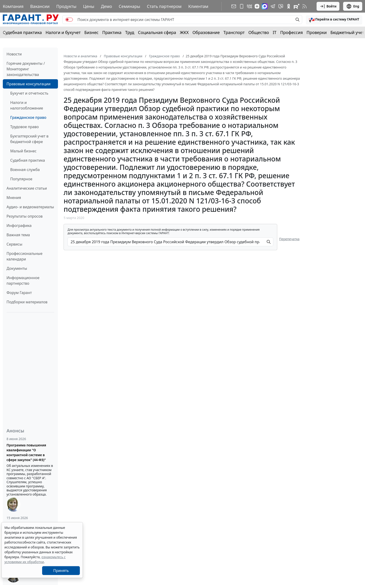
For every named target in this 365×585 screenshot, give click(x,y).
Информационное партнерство (23, 280)
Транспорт (234, 32)
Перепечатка (289, 239)
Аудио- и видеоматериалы (30, 206)
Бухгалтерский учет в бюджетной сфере (29, 138)
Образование (206, 32)
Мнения (14, 197)
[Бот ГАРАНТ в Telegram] (281, 6)
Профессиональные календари (24, 256)
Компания (13, 6)
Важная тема (18, 234)
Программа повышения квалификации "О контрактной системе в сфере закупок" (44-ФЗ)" (26, 452)
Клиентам (198, 6)
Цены (88, 6)
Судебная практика (22, 32)
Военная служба (25, 169)
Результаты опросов (25, 216)
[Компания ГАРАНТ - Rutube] (296, 6)
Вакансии (40, 6)
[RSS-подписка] (304, 6)
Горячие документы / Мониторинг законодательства (26, 69)
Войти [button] (328, 6)
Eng (352, 6)
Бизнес (91, 32)
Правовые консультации (29, 83)
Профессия (291, 32)
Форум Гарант (19, 292)
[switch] (69, 19)
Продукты (66, 6)
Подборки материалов (27, 301)
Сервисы (14, 244)
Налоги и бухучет (63, 32)
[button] (334, 19)
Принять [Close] (61, 570)
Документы (17, 268)
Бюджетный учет (347, 32)
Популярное (21, 178)
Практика (111, 32)
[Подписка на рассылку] (234, 6)
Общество (258, 32)
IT (275, 32)
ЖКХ (184, 32)
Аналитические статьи (27, 188)
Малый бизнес (23, 151)
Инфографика (19, 225)
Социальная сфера (157, 32)
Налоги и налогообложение (26, 105)
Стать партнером (164, 6)
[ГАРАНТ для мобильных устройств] (241, 6)
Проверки (317, 32)
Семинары (129, 6)
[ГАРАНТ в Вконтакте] (249, 6)
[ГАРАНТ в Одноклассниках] (288, 6)
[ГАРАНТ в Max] (265, 6)
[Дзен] (257, 6)
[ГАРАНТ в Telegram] (273, 6)
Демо (106, 6)
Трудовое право (24, 126)
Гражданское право (28, 117)
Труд (129, 32)
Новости (14, 54)
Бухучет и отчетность (29, 93)
